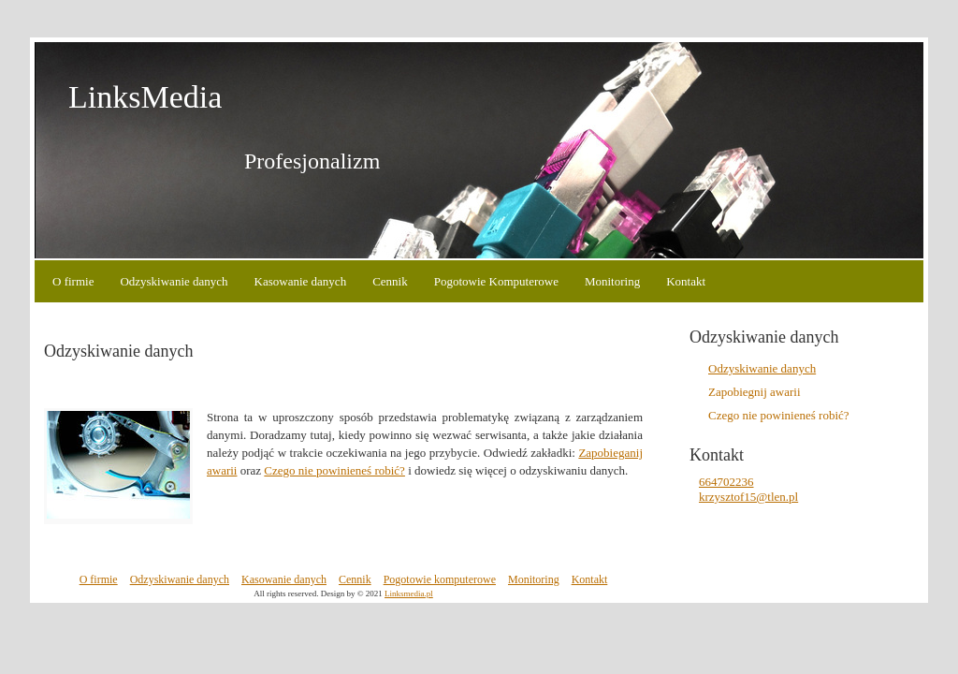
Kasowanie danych (300, 281)
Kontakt (685, 281)
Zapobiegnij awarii (754, 392)
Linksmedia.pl (409, 593)
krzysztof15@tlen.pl (748, 497)
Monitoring (612, 281)
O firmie (73, 281)
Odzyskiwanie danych (173, 281)
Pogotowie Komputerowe (496, 281)
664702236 (726, 482)
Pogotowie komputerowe (440, 579)
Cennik (390, 281)
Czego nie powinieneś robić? (334, 470)
